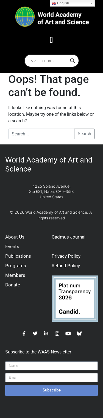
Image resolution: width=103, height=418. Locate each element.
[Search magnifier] (72, 61)
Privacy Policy (66, 256)
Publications (18, 256)
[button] (51, 40)
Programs (15, 265)
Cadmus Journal (68, 237)
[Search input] (49, 61)
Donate (12, 285)
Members (15, 275)
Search (84, 133)
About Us (14, 237)
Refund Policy (66, 265)
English (60, 3)
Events (12, 246)
